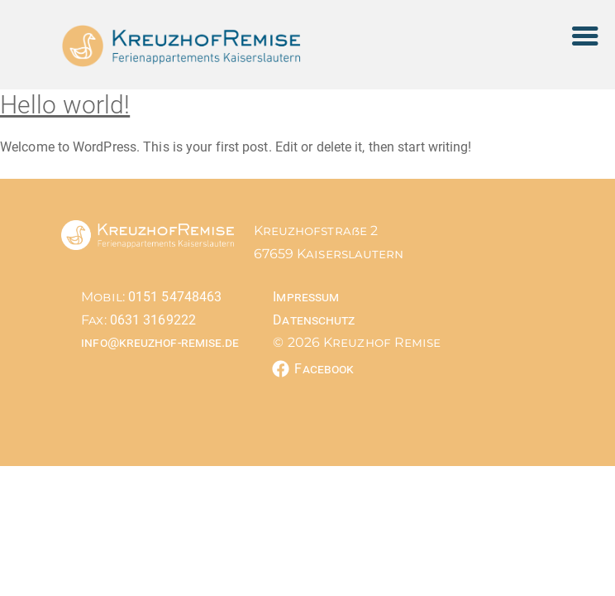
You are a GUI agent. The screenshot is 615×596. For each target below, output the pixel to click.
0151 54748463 (173, 297)
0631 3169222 (151, 320)
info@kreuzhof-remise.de (160, 342)
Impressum (306, 297)
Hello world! (65, 104)
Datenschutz (314, 320)
